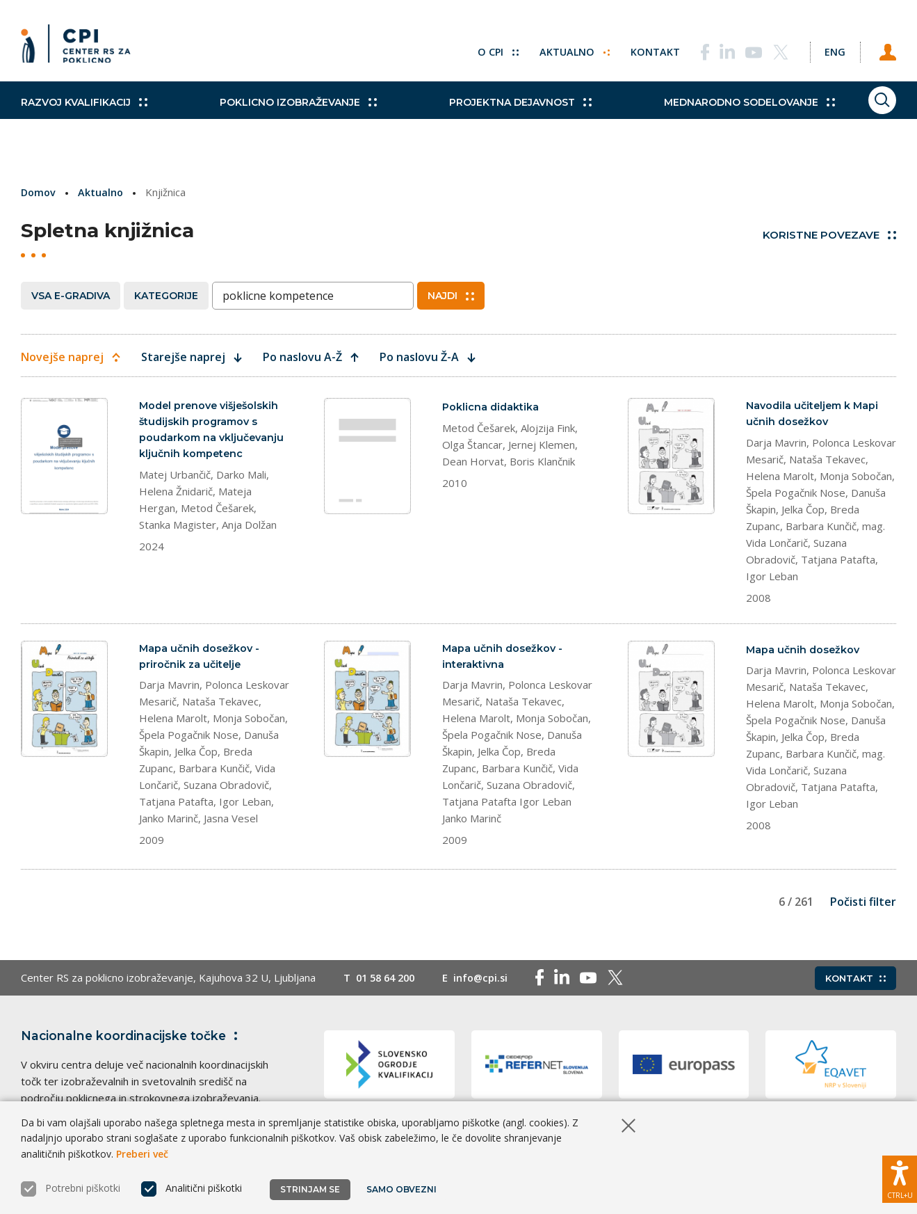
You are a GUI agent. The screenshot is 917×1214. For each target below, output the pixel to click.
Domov (39, 192)
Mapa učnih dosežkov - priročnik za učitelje (201, 659)
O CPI (481, 49)
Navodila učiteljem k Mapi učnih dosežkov (815, 414)
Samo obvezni (403, 1189)
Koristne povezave (829, 234)
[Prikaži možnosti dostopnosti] (899, 1175)
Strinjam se (310, 1189)
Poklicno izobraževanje (283, 118)
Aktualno (558, 49)
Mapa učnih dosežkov (804, 651)
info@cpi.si (488, 982)
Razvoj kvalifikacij (84, 118)
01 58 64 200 (388, 982)
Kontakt (640, 49)
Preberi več (142, 1153)
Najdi (451, 295)
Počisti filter (863, 906)
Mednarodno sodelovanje (706, 118)
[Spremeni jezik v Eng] (826, 49)
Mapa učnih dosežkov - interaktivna (504, 659)
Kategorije (166, 295)
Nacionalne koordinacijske (134, 1040)
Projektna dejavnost (492, 118)
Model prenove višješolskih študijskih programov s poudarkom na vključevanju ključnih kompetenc (214, 431)
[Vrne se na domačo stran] (80, 49)
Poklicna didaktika (491, 406)
